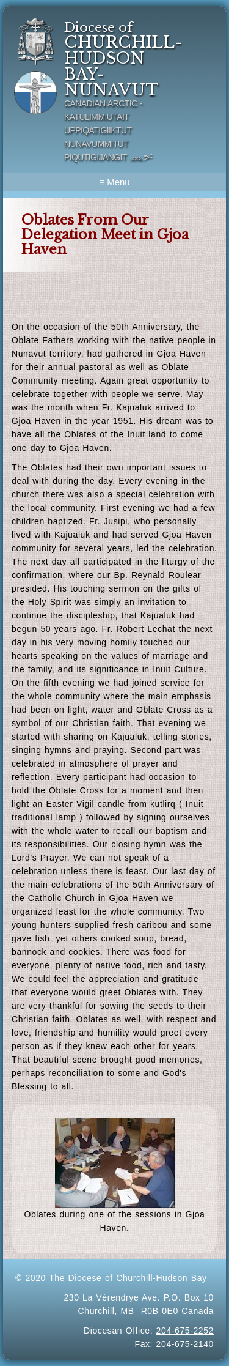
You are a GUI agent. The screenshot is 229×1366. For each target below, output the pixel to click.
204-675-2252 (185, 1330)
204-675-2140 (185, 1344)
